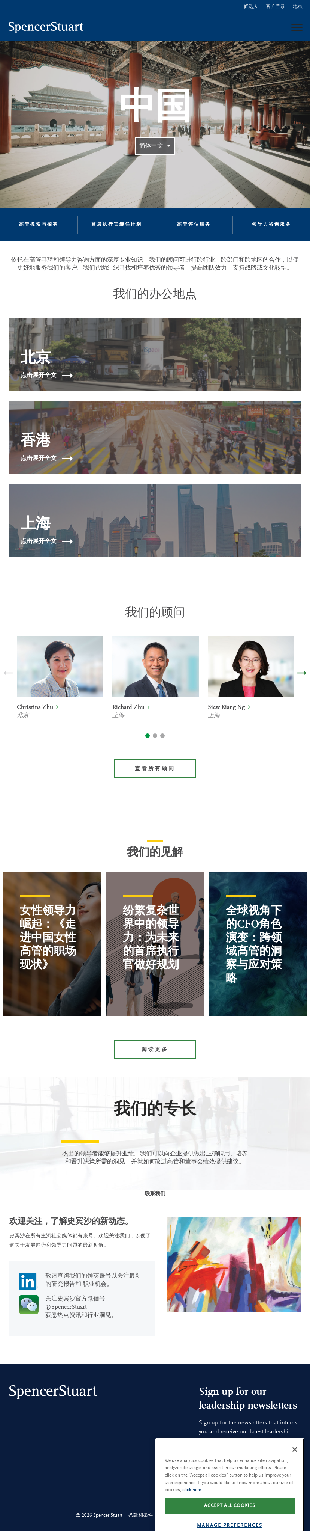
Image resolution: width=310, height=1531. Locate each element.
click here (191, 1511)
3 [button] (162, 736)
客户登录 (275, 6)
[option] (60, 688)
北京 (23, 716)
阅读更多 (155, 1050)
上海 (118, 716)
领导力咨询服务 (271, 224)
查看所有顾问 (155, 769)
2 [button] (155, 736)
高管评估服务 (194, 224)
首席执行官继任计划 (116, 224)
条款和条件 (140, 1515)
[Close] (294, 1471)
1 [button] (147, 736)
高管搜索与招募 (38, 224)
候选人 (251, 6)
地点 (298, 6)
